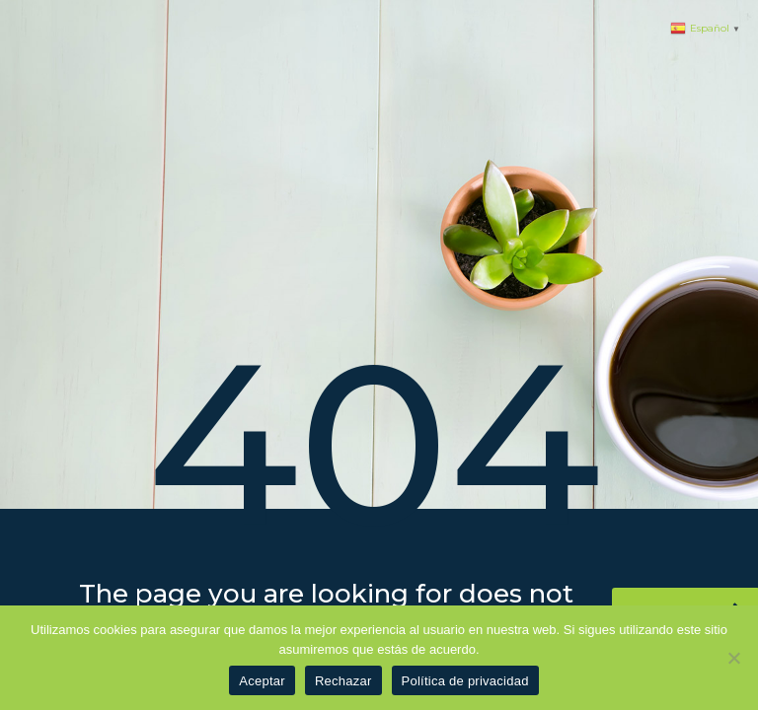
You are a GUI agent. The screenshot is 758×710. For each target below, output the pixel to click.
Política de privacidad (465, 681)
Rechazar (343, 681)
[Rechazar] (733, 658)
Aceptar (262, 681)
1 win (1, 0)
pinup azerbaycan (7, 0)
